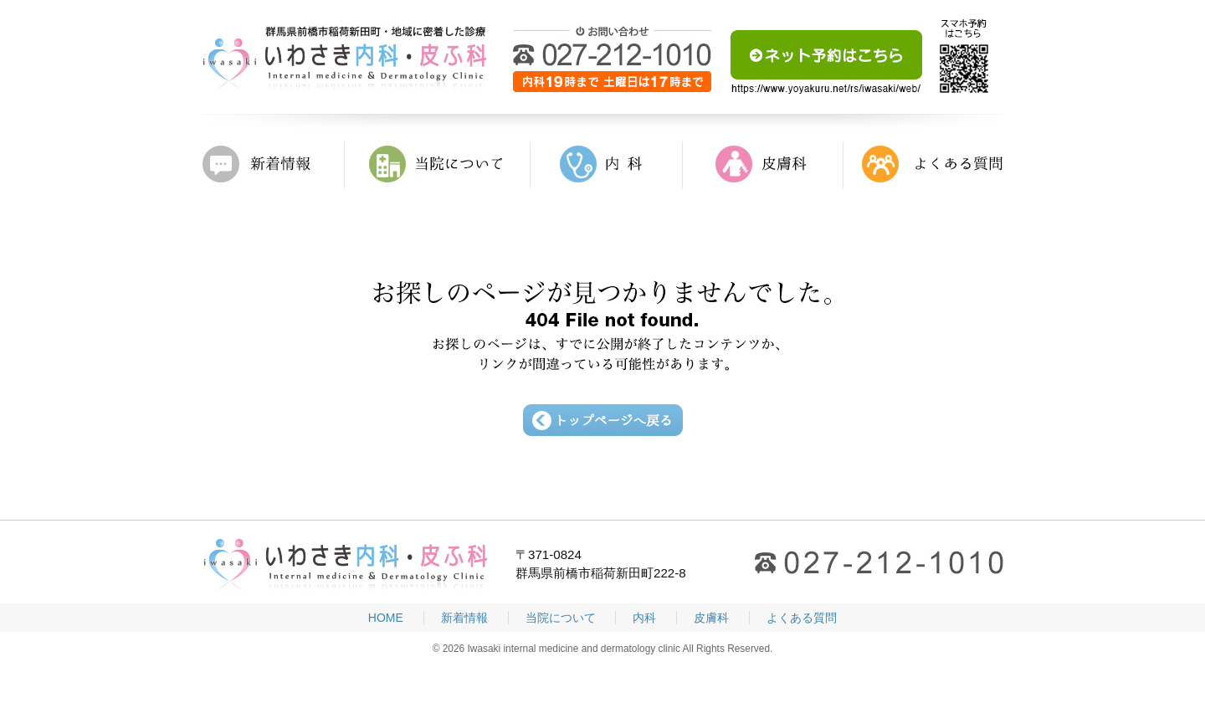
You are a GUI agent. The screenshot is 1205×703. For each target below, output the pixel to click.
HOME (385, 617)
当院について (438, 164)
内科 (607, 164)
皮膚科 (763, 164)
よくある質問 (924, 164)
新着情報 (273, 164)
